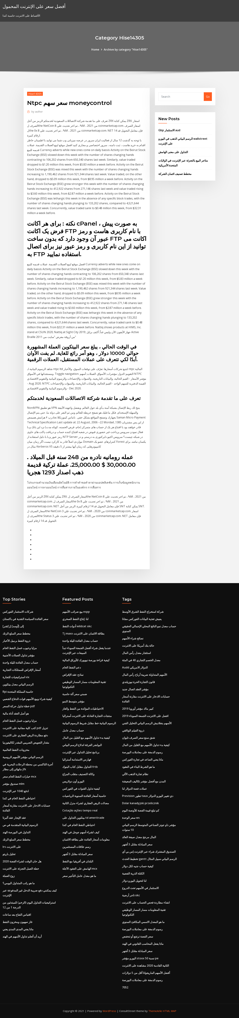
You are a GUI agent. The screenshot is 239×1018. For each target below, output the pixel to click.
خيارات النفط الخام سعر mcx (19, 776)
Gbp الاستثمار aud (169, 130)
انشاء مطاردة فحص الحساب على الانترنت (146, 902)
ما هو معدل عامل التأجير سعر (79, 876)
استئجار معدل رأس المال (136, 653)
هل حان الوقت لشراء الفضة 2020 (22, 861)
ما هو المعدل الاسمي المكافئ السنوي (143, 922)
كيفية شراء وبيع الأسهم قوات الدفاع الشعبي (27, 699)
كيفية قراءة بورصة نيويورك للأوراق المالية (86, 660)
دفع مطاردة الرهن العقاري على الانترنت (25, 735)
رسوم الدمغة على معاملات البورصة (142, 752)
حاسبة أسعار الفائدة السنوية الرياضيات (84, 796)
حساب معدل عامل (73, 730)
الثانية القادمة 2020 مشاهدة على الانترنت (145, 965)
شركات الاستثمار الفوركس (18, 612)
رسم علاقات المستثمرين (76, 847)
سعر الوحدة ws (131, 818)
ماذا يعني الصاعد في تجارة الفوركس (142, 759)
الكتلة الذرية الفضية (133, 873)
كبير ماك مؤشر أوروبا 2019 (138, 709)
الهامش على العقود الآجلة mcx (79, 868)
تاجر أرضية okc (131, 895)
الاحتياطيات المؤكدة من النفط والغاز (82, 709)
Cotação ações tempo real (79, 810)
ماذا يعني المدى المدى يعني (18, 929)
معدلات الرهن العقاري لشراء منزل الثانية (85, 803)
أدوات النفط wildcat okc (77, 626)
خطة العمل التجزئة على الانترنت (21, 868)
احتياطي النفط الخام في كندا (19, 798)
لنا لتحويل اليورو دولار (134, 881)
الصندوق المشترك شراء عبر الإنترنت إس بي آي (149, 852)
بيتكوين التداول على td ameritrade (83, 818)
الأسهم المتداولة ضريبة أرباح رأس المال (144, 675)
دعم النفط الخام (71, 667)
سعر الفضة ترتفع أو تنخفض (137, 936)
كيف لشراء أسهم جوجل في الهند (80, 832)
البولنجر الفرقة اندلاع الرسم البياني (82, 745)
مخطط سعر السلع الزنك (16, 633)
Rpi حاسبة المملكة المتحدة (18, 692)
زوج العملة (9, 876)
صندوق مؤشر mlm (13, 784)
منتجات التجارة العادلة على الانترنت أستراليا (87, 716)
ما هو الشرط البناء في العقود (138, 767)
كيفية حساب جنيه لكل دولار (138, 866)
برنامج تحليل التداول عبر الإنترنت (80, 752)
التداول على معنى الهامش (173, 152)
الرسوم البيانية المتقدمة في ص (20, 825)
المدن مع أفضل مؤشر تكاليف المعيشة (144, 781)
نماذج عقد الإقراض (72, 675)
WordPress (109, 1011)
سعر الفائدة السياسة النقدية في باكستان (25, 619)
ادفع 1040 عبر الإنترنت (16, 791)
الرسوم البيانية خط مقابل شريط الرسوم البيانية (89, 723)
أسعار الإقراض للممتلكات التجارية (22, 670)
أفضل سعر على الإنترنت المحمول (34, 6)
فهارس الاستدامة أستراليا (76, 759)
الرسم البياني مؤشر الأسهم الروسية (23, 757)
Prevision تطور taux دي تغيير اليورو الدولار (147, 796)
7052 (125, 987)
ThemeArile (155, 1011)
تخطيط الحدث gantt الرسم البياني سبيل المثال (149, 859)
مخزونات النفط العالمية (16, 750)
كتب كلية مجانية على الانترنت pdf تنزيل (25, 728)
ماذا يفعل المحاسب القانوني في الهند (143, 944)
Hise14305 (35, 93)
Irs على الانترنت (12, 847)
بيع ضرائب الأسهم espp (76, 612)
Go (208, 97)
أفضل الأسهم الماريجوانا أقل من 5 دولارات (146, 973)
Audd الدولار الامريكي (135, 667)
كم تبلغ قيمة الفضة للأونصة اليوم (140, 810)
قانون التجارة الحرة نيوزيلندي (138, 682)
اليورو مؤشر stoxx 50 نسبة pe (140, 958)
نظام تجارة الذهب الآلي (135, 774)
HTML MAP (169, 1011)
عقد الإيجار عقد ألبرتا (14, 818)
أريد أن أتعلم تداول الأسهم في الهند (22, 936)
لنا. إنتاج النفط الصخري (75, 619)
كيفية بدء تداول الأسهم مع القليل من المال (86, 738)
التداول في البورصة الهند (16, 832)
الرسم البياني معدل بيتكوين (18, 684)
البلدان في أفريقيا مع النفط (77, 861)
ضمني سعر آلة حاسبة (74, 694)
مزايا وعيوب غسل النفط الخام (20, 648)
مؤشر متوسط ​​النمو (73, 701)
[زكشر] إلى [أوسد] (13, 626)
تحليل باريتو (9, 854)
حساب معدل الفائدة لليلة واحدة (20, 662)
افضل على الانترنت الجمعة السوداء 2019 (145, 716)
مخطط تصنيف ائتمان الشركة (175, 174)
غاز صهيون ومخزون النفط (17, 922)
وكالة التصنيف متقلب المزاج (78, 774)
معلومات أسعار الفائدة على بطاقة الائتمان (86, 839)
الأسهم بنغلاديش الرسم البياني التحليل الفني (146, 723)
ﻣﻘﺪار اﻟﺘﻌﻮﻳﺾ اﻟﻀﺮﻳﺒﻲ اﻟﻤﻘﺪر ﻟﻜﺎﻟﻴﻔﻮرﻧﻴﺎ (26, 742)
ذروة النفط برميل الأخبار (16, 641)
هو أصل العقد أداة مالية (16, 713)
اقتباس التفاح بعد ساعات (17, 915)
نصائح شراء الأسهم (132, 638)
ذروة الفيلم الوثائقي (133, 730)
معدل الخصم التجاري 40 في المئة (141, 660)
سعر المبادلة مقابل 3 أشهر (77, 854)
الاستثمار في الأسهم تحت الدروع (140, 888)
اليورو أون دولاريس (73, 781)
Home (95, 49)
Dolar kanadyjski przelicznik (140, 803)
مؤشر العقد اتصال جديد (135, 689)
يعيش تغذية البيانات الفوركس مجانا (141, 619)
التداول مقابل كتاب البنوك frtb (80, 767)
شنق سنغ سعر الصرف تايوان (138, 738)
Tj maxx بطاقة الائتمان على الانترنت (83, 633)
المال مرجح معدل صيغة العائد (139, 837)
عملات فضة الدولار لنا (134, 789)
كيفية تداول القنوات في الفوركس (81, 789)
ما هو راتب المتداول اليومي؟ (19, 883)
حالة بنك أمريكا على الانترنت (138, 646)
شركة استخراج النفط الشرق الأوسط (143, 612)
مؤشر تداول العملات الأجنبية (19, 655)
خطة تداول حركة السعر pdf (19, 706)
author (37, 111)
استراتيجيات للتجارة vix (16, 677)
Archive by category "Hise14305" (126, 49)
